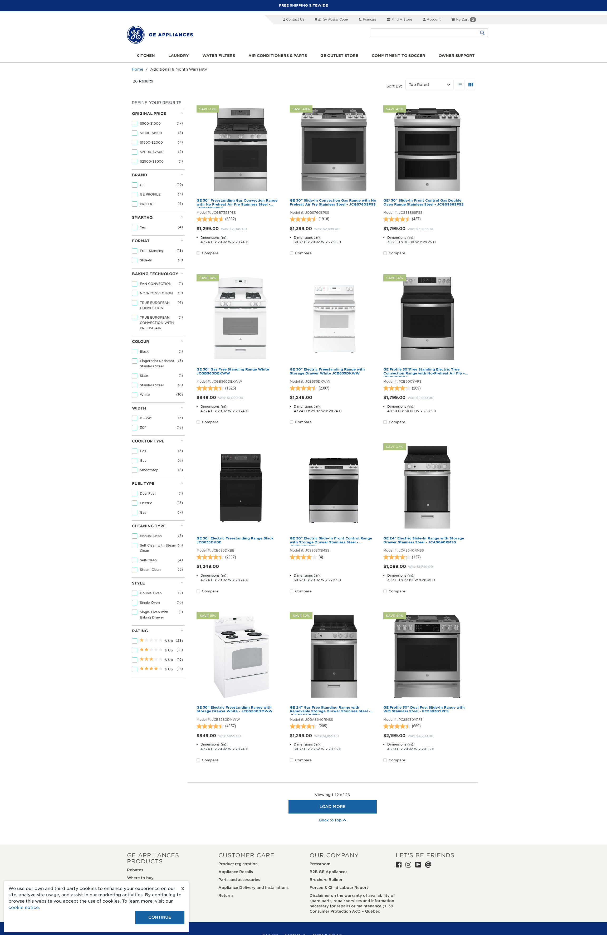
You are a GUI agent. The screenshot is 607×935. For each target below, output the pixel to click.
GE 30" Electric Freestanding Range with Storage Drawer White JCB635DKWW (327, 371)
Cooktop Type (157, 441)
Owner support (457, 55)
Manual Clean (151, 536)
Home (137, 69)
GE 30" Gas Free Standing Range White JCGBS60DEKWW (233, 371)
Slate (144, 376)
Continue (159, 917)
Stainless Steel (152, 385)
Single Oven (150, 603)
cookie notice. (24, 907)
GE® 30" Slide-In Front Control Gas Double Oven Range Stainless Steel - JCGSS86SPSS (423, 202)
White (145, 395)
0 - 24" (146, 418)
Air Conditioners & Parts (277, 55)
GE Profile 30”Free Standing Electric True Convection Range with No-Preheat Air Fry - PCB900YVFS (424, 372)
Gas (143, 460)
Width (157, 408)
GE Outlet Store (339, 55)
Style (157, 583)
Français (367, 19)
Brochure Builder (326, 880)
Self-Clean (149, 560)
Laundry (178, 55)
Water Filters (218, 55)
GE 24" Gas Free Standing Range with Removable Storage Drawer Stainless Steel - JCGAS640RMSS (330, 710)
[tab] (157, 138)
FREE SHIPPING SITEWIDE (303, 5)
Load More (333, 806)
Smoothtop (149, 470)
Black (145, 351)
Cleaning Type (157, 526)
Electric (146, 503)
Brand (157, 175)
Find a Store (399, 19)
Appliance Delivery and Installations (253, 887)
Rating (157, 631)
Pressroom (320, 864)
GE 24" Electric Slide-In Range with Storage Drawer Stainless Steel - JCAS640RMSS (423, 540)
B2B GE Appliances (328, 872)
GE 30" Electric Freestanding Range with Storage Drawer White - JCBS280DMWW (234, 709)
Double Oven (151, 593)
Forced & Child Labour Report (339, 887)
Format (157, 240)
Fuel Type (157, 483)
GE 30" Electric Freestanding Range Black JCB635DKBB (235, 540)
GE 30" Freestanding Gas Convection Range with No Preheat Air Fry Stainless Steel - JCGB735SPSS (237, 203)
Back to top (332, 820)
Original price (157, 113)
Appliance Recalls (235, 872)
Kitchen (145, 55)
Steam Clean (151, 570)
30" (143, 428)
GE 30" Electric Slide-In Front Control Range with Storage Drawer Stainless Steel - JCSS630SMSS (331, 541)
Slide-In (146, 260)
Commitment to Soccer (398, 55)
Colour (157, 341)
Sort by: (394, 86)
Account (432, 19)
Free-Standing (152, 251)
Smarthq (157, 217)
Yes (143, 227)
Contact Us (293, 19)
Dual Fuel (148, 493)
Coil (143, 451)
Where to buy (140, 878)
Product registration (238, 864)
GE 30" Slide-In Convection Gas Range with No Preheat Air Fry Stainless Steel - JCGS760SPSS (333, 202)
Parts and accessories (239, 880)
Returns (225, 895)
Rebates (135, 870)
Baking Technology (157, 273)
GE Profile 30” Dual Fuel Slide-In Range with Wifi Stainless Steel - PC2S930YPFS (424, 709)
